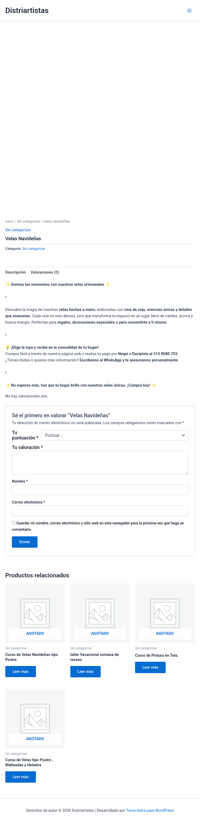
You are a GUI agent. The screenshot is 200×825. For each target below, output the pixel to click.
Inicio (9, 221)
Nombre (20, 481)
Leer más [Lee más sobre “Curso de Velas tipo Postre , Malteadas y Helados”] (21, 777)
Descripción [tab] (15, 272)
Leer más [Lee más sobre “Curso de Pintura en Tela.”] (150, 667)
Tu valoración (27, 447)
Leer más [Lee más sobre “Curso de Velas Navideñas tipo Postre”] (21, 671)
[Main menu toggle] (189, 10)
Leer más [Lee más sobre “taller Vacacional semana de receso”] (86, 671)
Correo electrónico (28, 502)
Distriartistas (27, 10)
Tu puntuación (25, 435)
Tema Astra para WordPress (150, 810)
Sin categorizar (28, 221)
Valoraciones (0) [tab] (45, 272)
